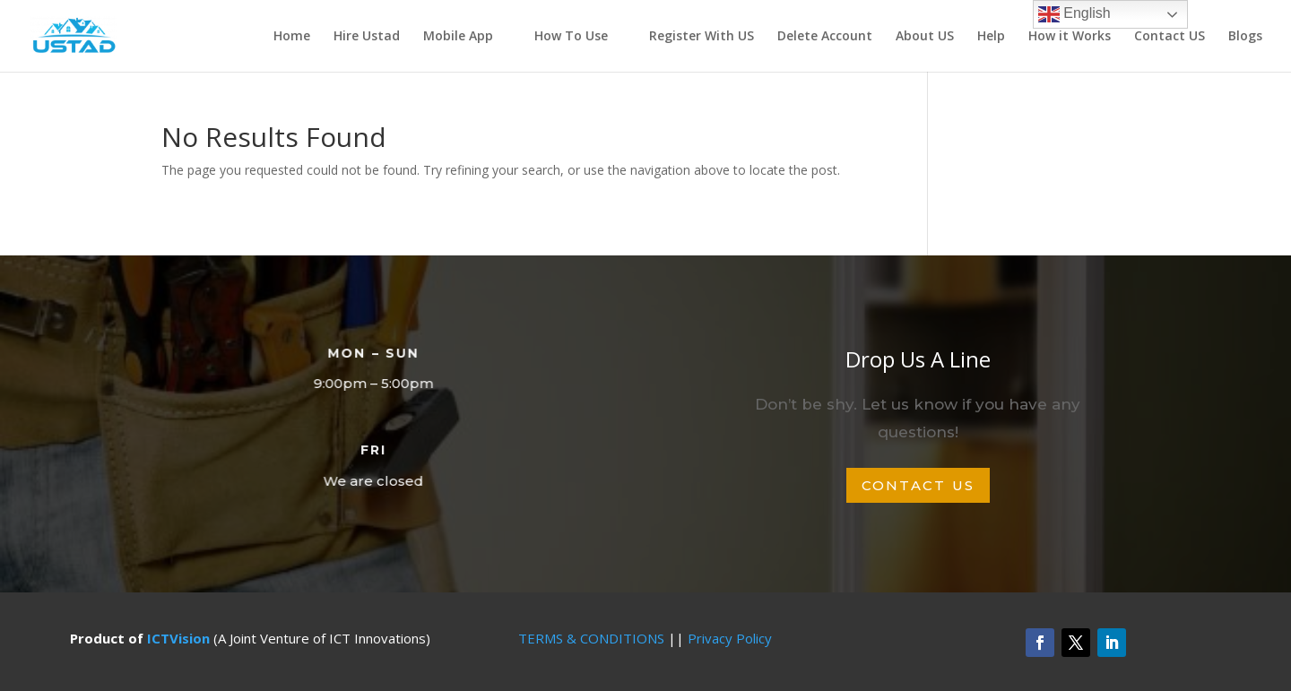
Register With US (701, 37)
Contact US (1169, 37)
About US (925, 37)
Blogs (1245, 37)
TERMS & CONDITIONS (591, 638)
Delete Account (824, 37)
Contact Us (918, 485)
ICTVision (178, 638)
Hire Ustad (367, 37)
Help (991, 37)
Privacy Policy (730, 638)
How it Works (1069, 37)
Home (291, 37)
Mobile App (458, 37)
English (1074, 14)
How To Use (571, 37)
